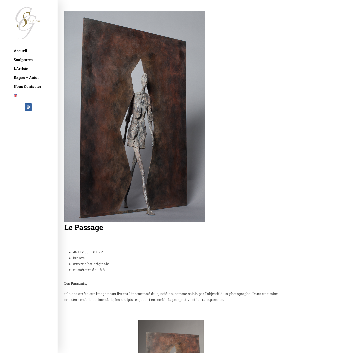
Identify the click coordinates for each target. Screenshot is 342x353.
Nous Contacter (27, 86)
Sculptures (23, 59)
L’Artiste (21, 68)
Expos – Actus (26, 77)
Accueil (20, 50)
